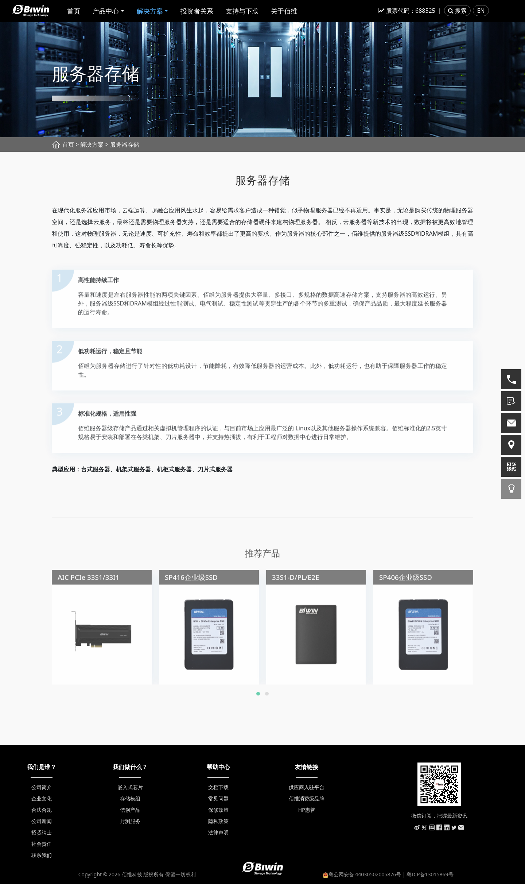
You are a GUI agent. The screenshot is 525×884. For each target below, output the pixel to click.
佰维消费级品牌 (306, 798)
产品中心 (106, 11)
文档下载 (218, 787)
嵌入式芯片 (130, 787)
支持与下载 (242, 11)
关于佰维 (284, 11)
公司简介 (41, 787)
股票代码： (406, 11)
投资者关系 (196, 11)
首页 (73, 11)
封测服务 (130, 821)
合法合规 (41, 809)
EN (481, 11)
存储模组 (130, 798)
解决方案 (150, 11)
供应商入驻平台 (306, 787)
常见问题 (218, 798)
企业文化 (41, 798)
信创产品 (130, 809)
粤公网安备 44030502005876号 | (365, 874)
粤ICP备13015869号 (430, 874)
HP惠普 (306, 809)
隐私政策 (218, 821)
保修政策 (218, 809)
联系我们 (41, 855)
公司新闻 (41, 821)
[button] (258, 696)
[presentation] (35, 618)
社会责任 (41, 843)
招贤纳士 (41, 832)
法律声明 (218, 832)
